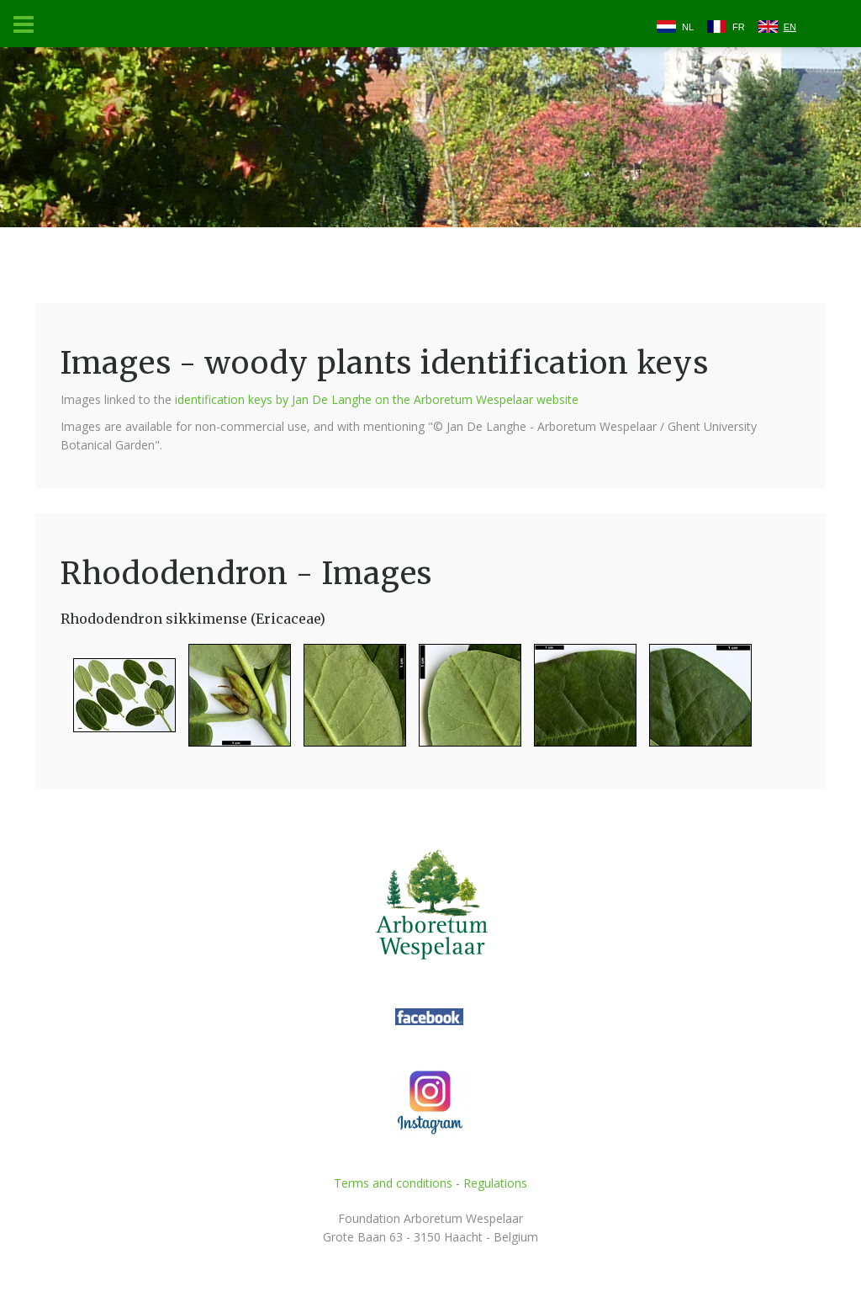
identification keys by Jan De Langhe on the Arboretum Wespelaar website (376, 399)
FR (738, 27)
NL (688, 27)
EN (790, 27)
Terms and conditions (393, 1183)
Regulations (495, 1183)
